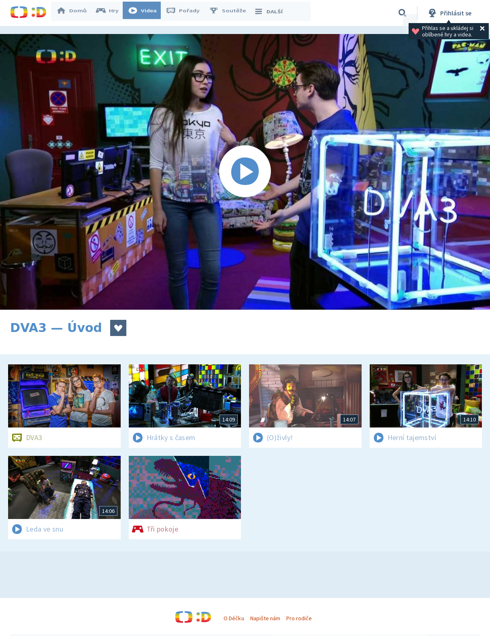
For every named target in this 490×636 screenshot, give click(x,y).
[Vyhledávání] (402, 13)
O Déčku (234, 618)
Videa (146, 13)
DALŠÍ (272, 13)
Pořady (186, 13)
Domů (75, 13)
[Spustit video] (245, 172)
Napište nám (265, 618)
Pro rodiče (299, 618)
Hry (111, 13)
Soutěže (231, 13)
